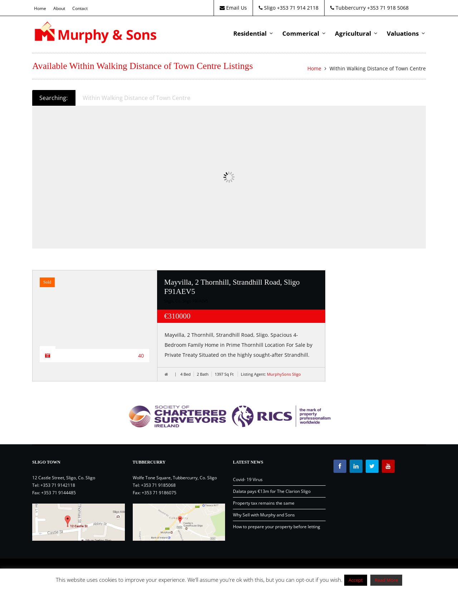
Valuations (403, 33)
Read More (386, 580)
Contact (80, 8)
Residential (250, 33)
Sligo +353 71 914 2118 (288, 7)
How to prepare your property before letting (276, 527)
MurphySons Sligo (284, 374)
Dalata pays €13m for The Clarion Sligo (272, 491)
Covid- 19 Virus (248, 479)
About (59, 8)
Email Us (233, 7)
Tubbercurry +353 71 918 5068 (369, 7)
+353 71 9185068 (158, 485)
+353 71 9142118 (57, 485)
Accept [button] (356, 580)
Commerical (300, 33)
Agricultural (353, 33)
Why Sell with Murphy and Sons (264, 515)
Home (40, 8)
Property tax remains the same (263, 503)
